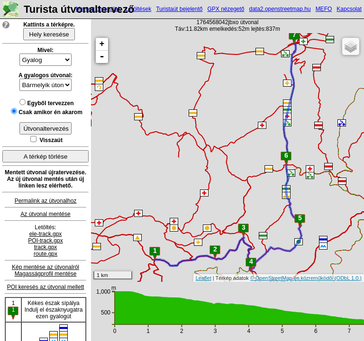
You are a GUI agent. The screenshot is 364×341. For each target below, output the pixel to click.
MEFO (324, 9)
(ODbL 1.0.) (348, 278)
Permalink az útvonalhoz (46, 200)
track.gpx (45, 247)
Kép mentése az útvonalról (45, 267)
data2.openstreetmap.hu (280, 9)
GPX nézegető (225, 9)
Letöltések (138, 9)
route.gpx (45, 254)
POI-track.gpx (45, 240)
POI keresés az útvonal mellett (45, 287)
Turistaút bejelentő (179, 9)
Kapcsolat (349, 9)
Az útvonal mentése (45, 214)
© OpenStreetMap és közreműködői (292, 278)
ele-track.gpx (45, 234)
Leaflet (203, 278)
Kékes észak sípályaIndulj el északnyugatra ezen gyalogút (54, 310)
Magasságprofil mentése (46, 273)
